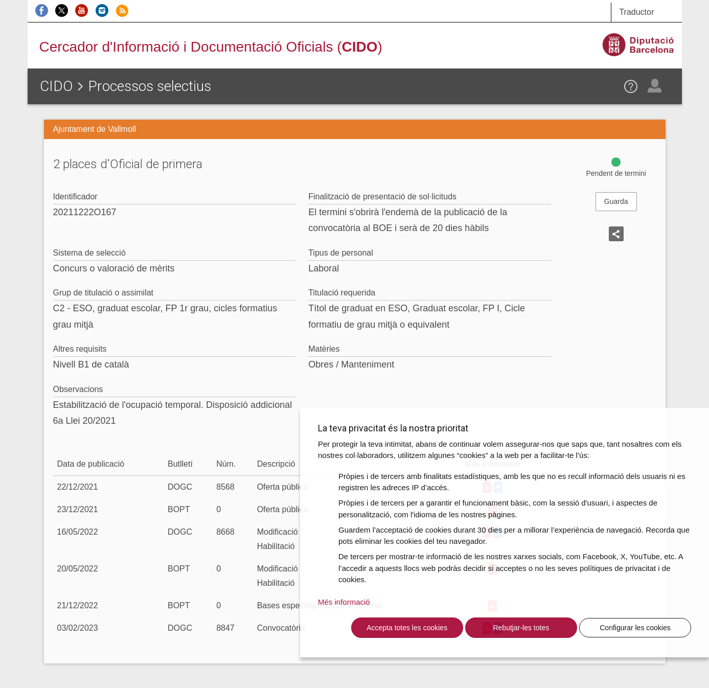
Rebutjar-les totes (521, 628)
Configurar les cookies (635, 628)
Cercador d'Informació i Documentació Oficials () (210, 47)
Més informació (344, 602)
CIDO (56, 86)
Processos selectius (149, 86)
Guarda (616, 201)
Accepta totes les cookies (407, 628)
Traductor (636, 12)
